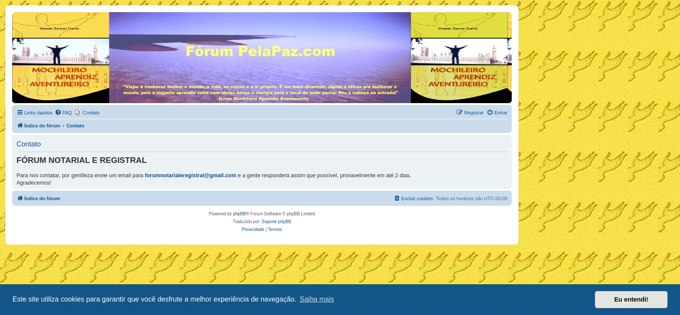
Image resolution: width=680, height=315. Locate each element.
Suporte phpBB (276, 221)
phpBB (239, 213)
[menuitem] (63, 112)
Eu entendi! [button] (631, 299)
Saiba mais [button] (317, 299)
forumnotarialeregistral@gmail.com (190, 175)
